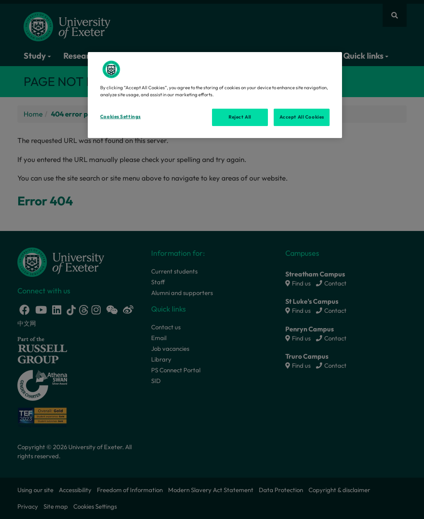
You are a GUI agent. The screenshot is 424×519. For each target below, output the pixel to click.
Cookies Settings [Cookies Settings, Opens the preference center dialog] (120, 116)
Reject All (240, 117)
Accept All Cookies (301, 117)
